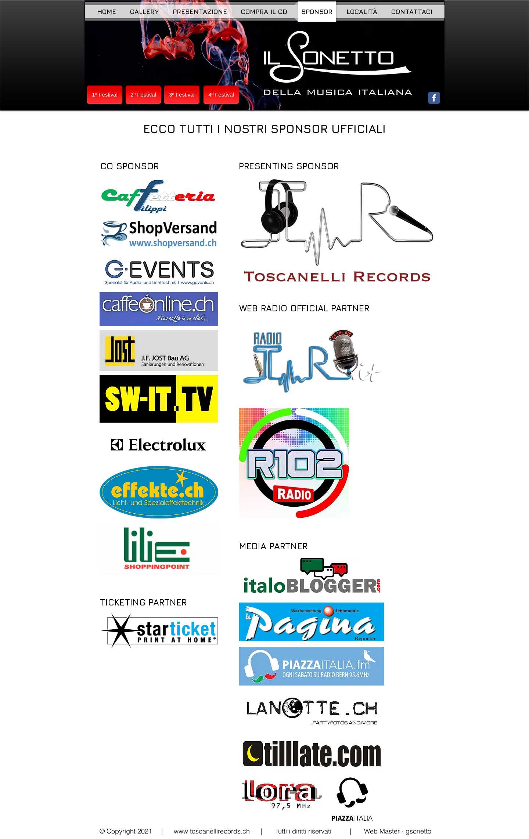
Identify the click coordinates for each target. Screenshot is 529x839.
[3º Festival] (181, 95)
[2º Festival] (143, 95)
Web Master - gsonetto (397, 831)
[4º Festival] (221, 95)
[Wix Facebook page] (434, 98)
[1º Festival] (104, 95)
